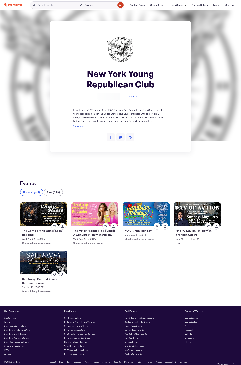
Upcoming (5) (31, 186)
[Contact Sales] (137, 5)
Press (86, 356)
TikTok (188, 336)
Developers (129, 356)
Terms (149, 356)
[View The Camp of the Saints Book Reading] (43, 208)
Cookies (183, 356)
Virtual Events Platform (74, 340)
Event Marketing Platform (15, 320)
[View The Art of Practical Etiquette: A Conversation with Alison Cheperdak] (94, 208)
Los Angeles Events (133, 344)
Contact (133, 96)
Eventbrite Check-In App (15, 328)
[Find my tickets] (199, 5)
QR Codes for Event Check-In (77, 344)
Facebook (189, 324)
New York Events (132, 332)
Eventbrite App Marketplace (16, 332)
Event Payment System (74, 324)
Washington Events (133, 348)
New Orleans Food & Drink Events (139, 312)
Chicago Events (131, 336)
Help (68, 356)
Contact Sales (191, 316)
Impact (96, 356)
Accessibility (171, 356)
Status (141, 356)
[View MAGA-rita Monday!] (146, 208)
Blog (61, 356)
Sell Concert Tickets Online (76, 320)
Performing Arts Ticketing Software (79, 316)
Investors (106, 356)
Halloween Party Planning (75, 336)
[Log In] (216, 5)
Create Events (10, 312)
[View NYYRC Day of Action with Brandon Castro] (197, 208)
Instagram (189, 332)
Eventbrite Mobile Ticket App (17, 324)
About (53, 356)
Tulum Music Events (133, 320)
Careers (77, 356)
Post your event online (74, 348)
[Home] (13, 5)
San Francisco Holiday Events (137, 316)
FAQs (6, 344)
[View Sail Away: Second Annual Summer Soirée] (43, 257)
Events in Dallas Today (134, 340)
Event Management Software (77, 332)
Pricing (7, 316)
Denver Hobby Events (134, 324)
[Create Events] (158, 5)
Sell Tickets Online (72, 312)
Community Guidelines (14, 340)
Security (117, 356)
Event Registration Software (16, 336)
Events (23, 164)
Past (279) (53, 186)
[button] (178, 5)
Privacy (159, 356)
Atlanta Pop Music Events (136, 328)
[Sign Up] (229, 5)
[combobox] (100, 5)
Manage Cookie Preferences (120, 360)
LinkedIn (188, 328)
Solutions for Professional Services (79, 328)
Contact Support (192, 312)
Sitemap (7, 348)
